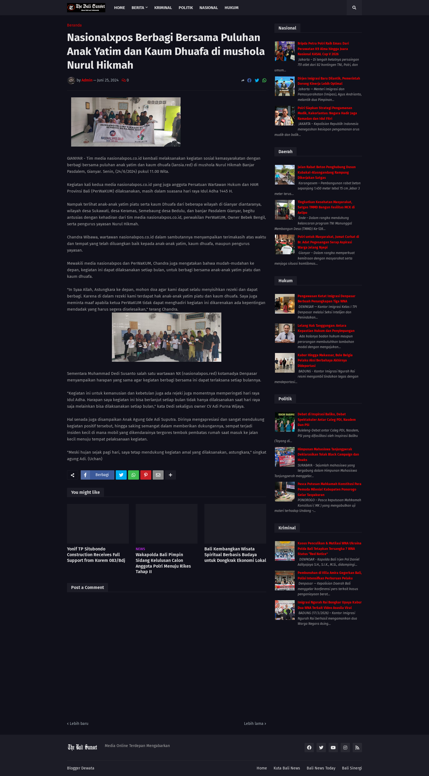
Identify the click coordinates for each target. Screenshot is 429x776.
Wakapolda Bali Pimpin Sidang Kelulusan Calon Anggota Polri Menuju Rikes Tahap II (163, 563)
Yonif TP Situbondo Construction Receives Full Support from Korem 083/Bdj (96, 554)
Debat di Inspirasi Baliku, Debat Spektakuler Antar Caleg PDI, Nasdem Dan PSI (327, 419)
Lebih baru (79, 723)
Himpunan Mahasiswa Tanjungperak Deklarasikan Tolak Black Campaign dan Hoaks (328, 454)
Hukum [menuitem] (232, 7)
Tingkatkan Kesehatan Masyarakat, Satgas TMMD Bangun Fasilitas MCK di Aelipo (326, 207)
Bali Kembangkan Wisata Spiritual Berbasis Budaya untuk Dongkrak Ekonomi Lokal (235, 554)
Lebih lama (253, 723)
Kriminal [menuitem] (163, 7)
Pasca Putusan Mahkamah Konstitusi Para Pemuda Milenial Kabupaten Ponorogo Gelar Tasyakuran (329, 489)
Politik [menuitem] (186, 7)
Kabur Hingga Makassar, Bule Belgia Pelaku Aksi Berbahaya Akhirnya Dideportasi (325, 360)
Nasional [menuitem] (208, 7)
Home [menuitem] (119, 7)
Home (262, 768)
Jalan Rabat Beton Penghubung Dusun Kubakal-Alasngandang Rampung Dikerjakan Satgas (327, 172)
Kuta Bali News (287, 768)
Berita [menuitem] (138, 7)
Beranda (74, 25)
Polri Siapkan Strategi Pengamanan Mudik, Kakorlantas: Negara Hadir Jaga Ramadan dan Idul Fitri (327, 113)
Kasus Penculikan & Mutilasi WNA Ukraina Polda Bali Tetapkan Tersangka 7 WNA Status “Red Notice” (329, 548)
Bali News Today (321, 768)
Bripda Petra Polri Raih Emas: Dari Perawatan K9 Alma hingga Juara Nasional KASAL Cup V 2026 (323, 49)
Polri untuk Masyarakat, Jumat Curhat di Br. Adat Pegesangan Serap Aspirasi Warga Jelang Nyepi (328, 242)
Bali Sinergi (352, 768)
